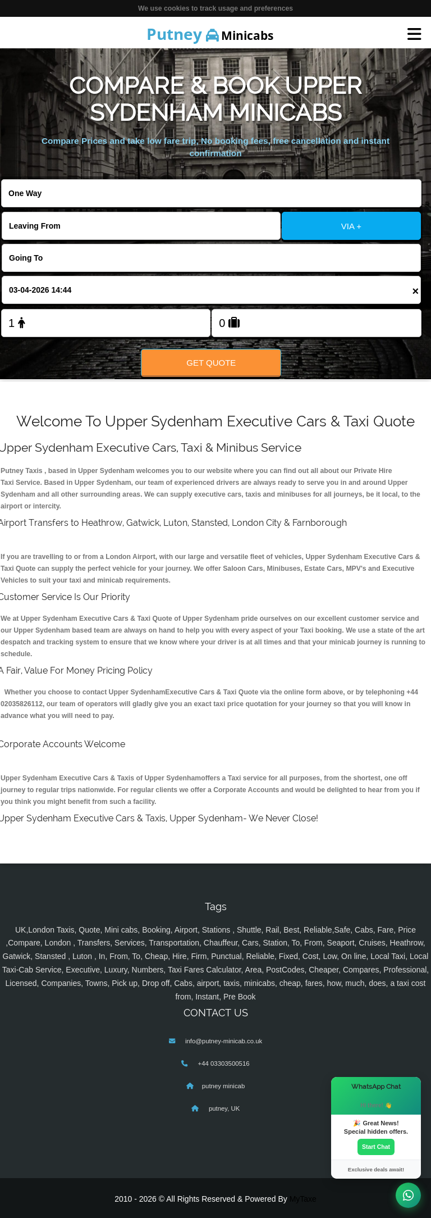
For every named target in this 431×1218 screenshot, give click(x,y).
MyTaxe (303, 1198)
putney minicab (223, 1086)
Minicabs (209, 33)
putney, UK (223, 1108)
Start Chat (376, 1146)
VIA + (351, 226)
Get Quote (211, 362)
